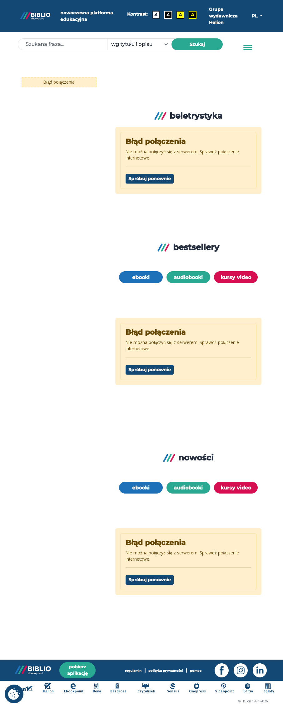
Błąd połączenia (58, 82)
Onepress (197, 688)
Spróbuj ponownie (149, 178)
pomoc (195, 671)
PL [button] (255, 16)
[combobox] (143, 44)
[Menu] (247, 47)
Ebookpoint (74, 688)
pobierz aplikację (77, 670)
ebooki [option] (141, 277)
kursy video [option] (236, 277)
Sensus (173, 688)
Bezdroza (118, 688)
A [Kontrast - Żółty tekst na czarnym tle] (192, 14)
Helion (48, 688)
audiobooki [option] (188, 277)
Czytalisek (146, 688)
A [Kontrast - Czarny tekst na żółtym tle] (180, 14)
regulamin (133, 671)
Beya (97, 688)
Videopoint (224, 688)
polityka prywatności (165, 671)
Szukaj (197, 44)
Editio (248, 688)
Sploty (269, 688)
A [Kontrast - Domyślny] (156, 14)
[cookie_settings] (14, 694)
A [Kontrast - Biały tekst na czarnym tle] (168, 14)
